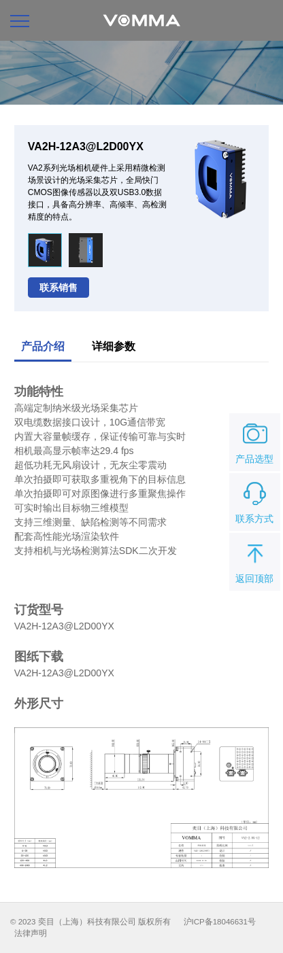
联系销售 (58, 287)
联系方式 (254, 501)
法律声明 (30, 933)
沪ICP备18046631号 (220, 922)
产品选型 (254, 441)
